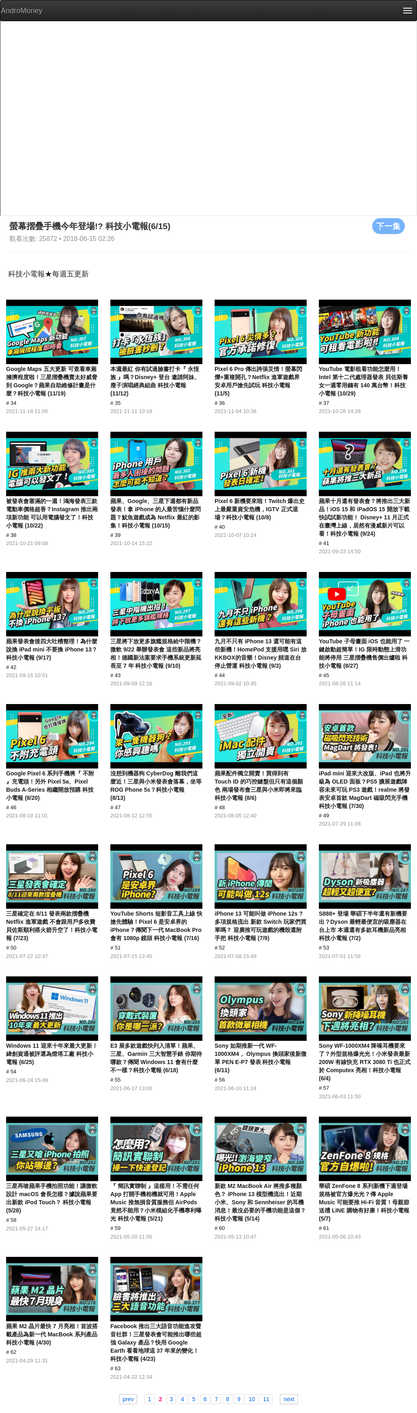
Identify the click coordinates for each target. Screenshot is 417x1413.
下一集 (388, 225)
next (288, 1399)
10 (251, 1399)
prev (128, 1399)
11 (266, 1399)
